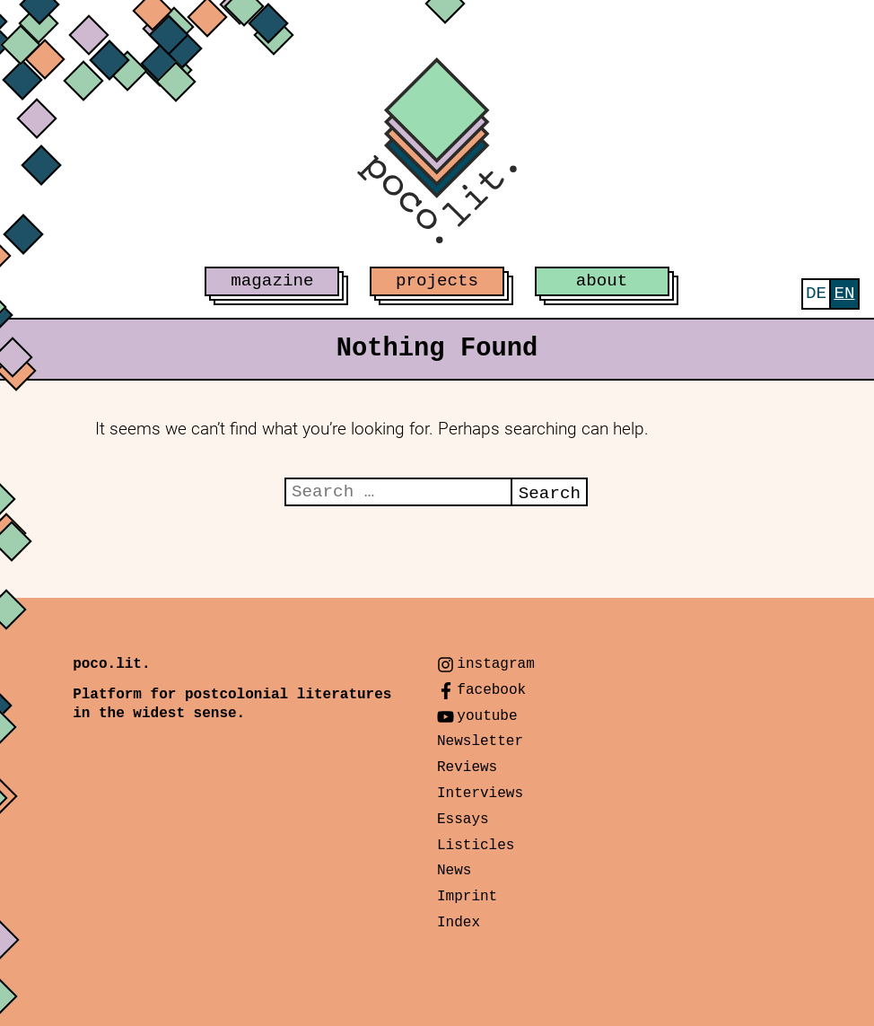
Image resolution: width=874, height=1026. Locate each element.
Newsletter (480, 741)
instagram (495, 664)
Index (458, 923)
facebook (491, 690)
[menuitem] (816, 294)
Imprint (467, 897)
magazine (272, 281)
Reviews (467, 767)
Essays (463, 819)
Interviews (480, 793)
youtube (487, 716)
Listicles (475, 845)
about (602, 281)
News (454, 871)
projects (437, 281)
